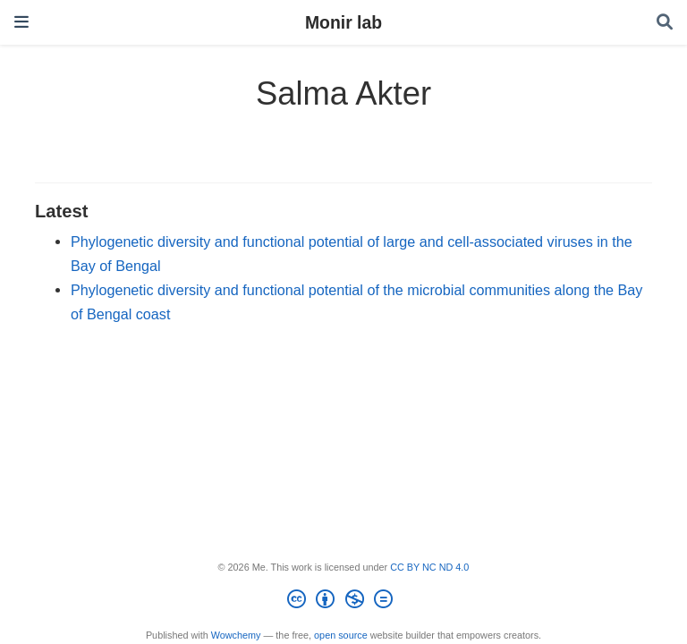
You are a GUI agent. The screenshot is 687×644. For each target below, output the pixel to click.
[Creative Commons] (343, 602)
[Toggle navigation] (21, 22)
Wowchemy (236, 635)
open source (341, 635)
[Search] (665, 23)
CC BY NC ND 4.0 (429, 567)
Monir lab (343, 22)
